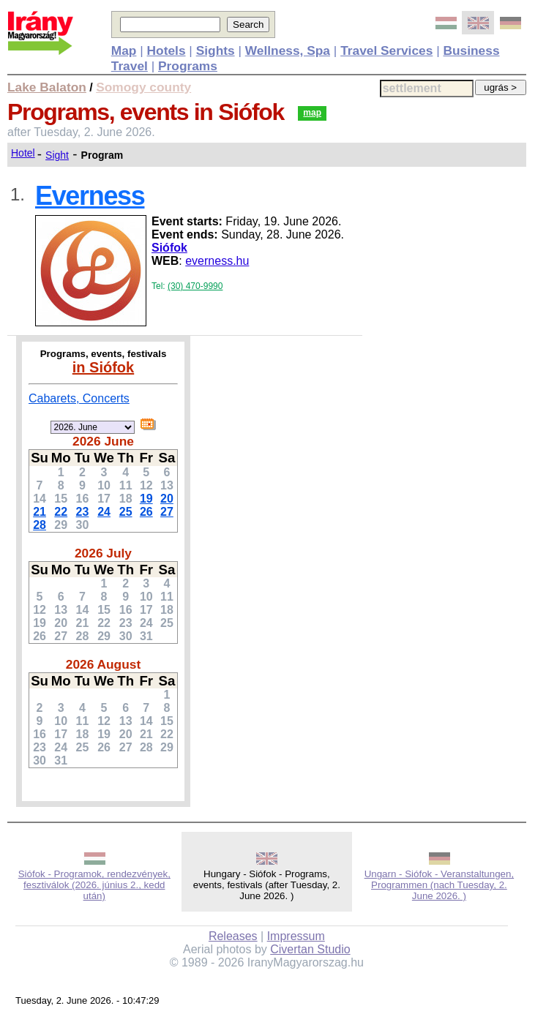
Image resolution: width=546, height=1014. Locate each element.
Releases (233, 936)
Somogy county (143, 87)
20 (166, 498)
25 (125, 512)
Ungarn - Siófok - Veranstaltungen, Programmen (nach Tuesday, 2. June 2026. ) (439, 884)
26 (146, 512)
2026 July (103, 553)
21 (39, 512)
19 (146, 498)
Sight (57, 155)
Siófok (169, 247)
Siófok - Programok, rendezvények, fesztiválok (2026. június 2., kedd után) (94, 884)
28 (39, 525)
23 (82, 512)
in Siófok (103, 367)
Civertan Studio (310, 949)
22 (60, 512)
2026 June (103, 441)
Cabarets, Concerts (79, 398)
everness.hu (217, 261)
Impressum (296, 936)
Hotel (23, 153)
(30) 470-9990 (195, 286)
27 (166, 512)
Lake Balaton (46, 87)
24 (104, 512)
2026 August (103, 664)
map (312, 113)
